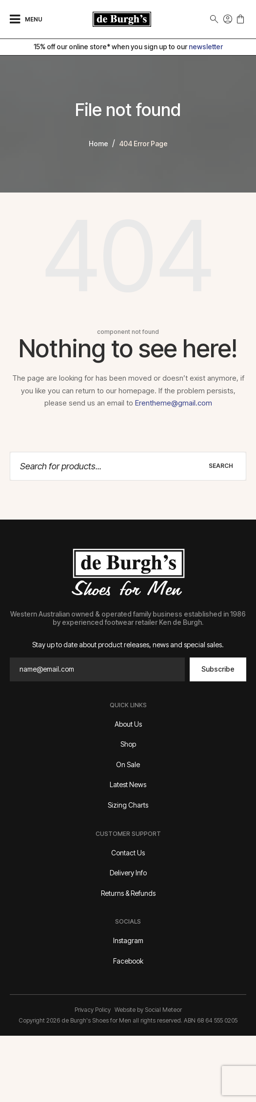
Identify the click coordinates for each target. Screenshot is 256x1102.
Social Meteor (163, 1009)
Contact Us (128, 853)
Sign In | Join (227, 19)
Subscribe (218, 669)
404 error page (143, 143)
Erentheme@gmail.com (173, 402)
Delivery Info (128, 873)
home (98, 143)
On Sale (128, 764)
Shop (128, 744)
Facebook (128, 961)
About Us (128, 724)
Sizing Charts (128, 805)
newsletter (206, 46)
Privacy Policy (93, 1009)
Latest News (128, 784)
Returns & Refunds (128, 893)
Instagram (128, 940)
